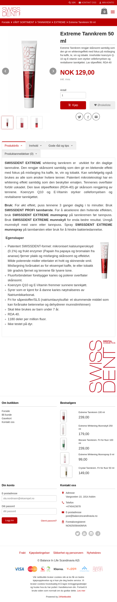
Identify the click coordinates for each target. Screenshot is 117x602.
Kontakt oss (8, 422)
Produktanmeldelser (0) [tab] (19, 153)
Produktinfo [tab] (12, 145)
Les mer (81, 590)
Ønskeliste (102, 105)
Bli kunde (7, 414)
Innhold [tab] (33, 145)
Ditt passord (8, 506)
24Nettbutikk (64, 596)
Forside (6, 22)
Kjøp (73, 105)
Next (56, 70)
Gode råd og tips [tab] (58, 145)
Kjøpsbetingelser (39, 552)
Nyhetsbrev (94, 552)
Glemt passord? (49, 520)
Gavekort (7, 418)
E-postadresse (9, 493)
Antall (63, 90)
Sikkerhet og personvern (68, 552)
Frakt (22, 552)
